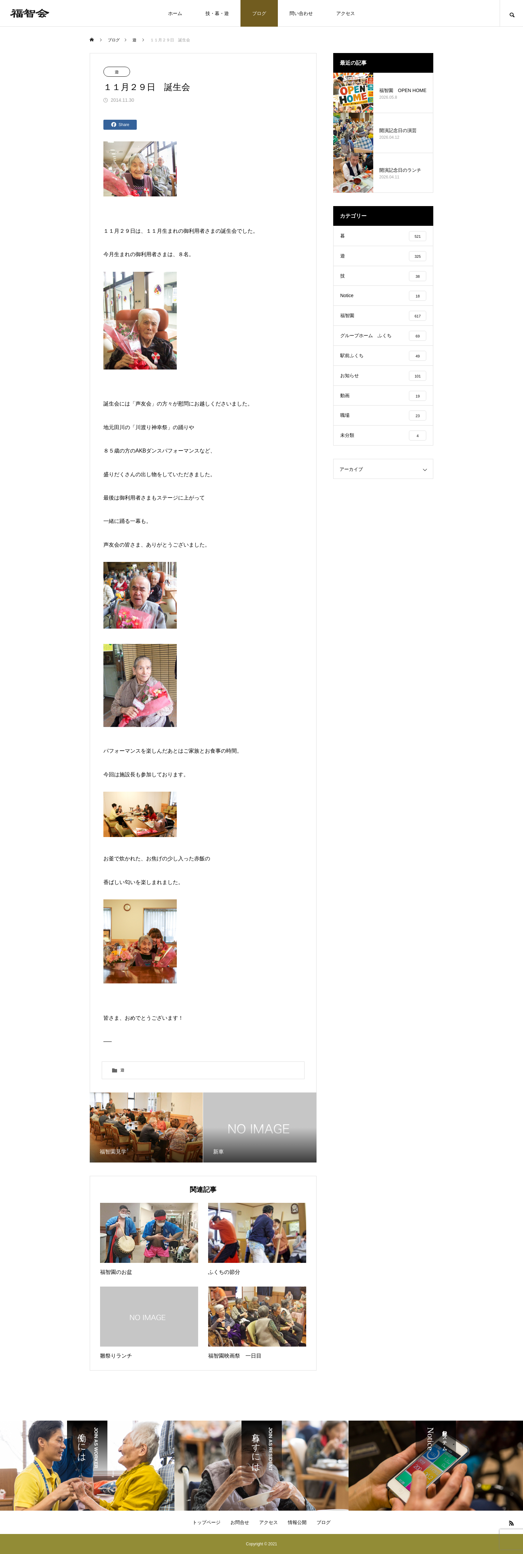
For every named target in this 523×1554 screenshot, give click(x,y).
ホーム (175, 13)
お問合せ (239, 1522)
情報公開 (297, 1522)
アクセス (345, 13)
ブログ (259, 13)
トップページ (206, 1522)
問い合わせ (301, 13)
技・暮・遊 (217, 13)
